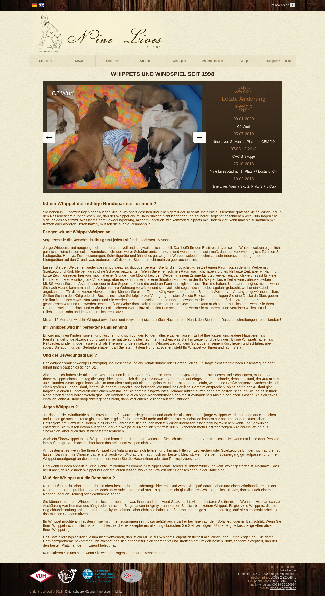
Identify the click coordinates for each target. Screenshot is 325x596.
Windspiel (179, 61)
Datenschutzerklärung (80, 591)
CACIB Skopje (243, 156)
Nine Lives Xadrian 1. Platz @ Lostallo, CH (243, 171)
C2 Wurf (243, 127)
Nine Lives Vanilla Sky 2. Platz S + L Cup (243, 186)
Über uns (112, 61)
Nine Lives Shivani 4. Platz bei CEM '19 (244, 141)
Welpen (246, 61)
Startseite (45, 61)
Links (118, 591)
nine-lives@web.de (283, 588)
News (79, 61)
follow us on (280, 5)
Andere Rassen (212, 61)
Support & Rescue (279, 61)
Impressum (105, 591)
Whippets (145, 61)
